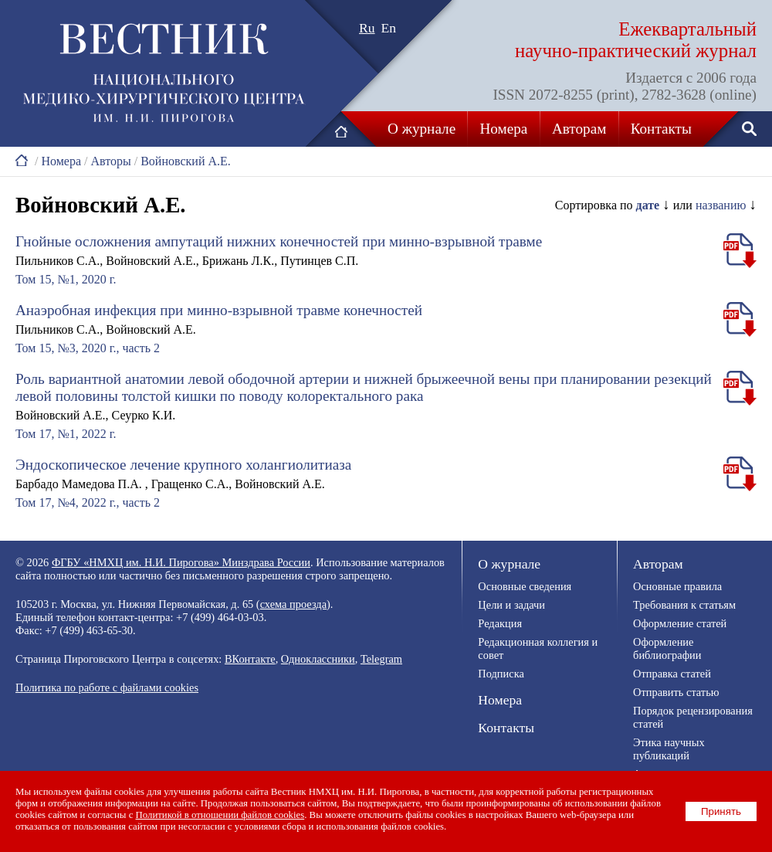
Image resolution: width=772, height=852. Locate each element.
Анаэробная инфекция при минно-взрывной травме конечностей (218, 310)
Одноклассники (318, 659)
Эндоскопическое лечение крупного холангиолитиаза (183, 465)
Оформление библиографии (667, 648)
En (389, 28)
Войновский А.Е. (186, 161)
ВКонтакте (250, 659)
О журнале (421, 129)
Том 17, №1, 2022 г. (65, 433)
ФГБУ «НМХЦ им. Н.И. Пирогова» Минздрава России (181, 562)
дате (648, 205)
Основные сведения (524, 586)
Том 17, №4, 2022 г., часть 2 (87, 502)
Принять (721, 811)
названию (721, 205)
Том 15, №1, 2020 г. (65, 279)
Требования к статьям (684, 605)
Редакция (500, 623)
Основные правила (677, 586)
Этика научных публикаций (669, 749)
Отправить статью (676, 692)
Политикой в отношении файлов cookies (220, 815)
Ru (367, 28)
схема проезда (293, 604)
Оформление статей (679, 623)
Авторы (110, 161)
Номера (504, 129)
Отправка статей (672, 673)
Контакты (661, 129)
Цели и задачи (511, 605)
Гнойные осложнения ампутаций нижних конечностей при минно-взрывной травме (278, 241)
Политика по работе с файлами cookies (106, 687)
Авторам (579, 129)
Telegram (381, 659)
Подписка (500, 673)
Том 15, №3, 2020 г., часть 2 (87, 348)
